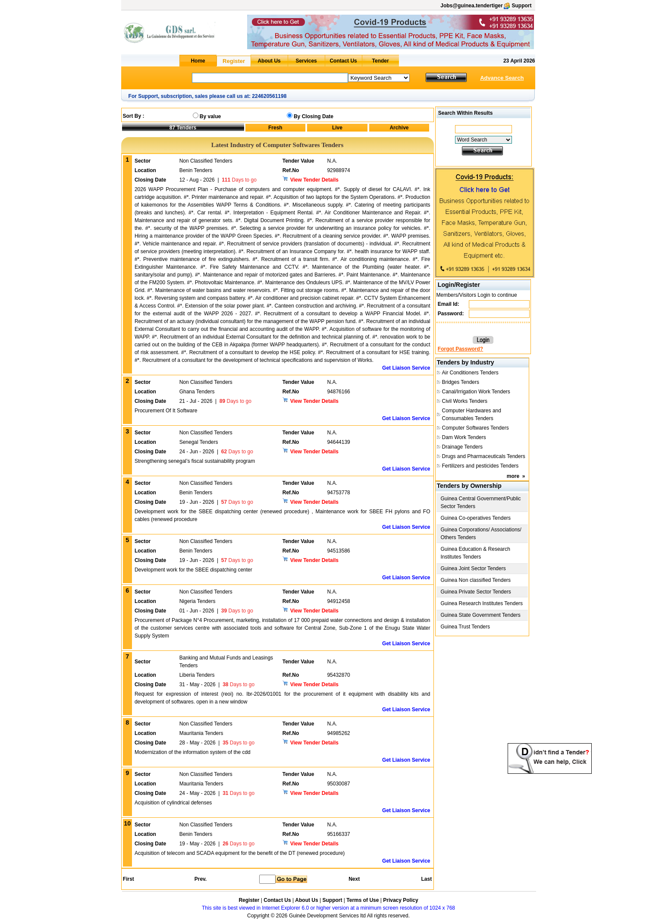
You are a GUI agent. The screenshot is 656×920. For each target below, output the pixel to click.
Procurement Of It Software (166, 411)
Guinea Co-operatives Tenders (476, 518)
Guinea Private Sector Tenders (476, 592)
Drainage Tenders (462, 447)
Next (354, 879)
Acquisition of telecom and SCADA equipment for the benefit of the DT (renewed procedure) (240, 853)
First (128, 879)
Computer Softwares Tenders (475, 428)
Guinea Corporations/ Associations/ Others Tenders (481, 533)
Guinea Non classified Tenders (476, 580)
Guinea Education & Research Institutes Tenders (475, 553)
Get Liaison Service (406, 368)
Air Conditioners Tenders (470, 373)
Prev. (201, 879)
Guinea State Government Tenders (481, 615)
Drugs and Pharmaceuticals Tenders (483, 456)
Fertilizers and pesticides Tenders (480, 466)
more (513, 476)
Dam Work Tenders (464, 437)
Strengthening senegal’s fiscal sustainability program (195, 461)
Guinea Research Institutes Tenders (482, 603)
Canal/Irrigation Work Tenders (476, 392)
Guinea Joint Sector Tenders (473, 568)
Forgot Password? (460, 349)
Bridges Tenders (461, 382)
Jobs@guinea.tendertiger (471, 6)
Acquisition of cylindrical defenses (173, 803)
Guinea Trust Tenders (465, 627)
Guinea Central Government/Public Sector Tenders (481, 502)
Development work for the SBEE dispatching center (193, 570)
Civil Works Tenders (465, 401)
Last (426, 879)
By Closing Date (313, 116)
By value (210, 116)
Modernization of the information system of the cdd (193, 752)
